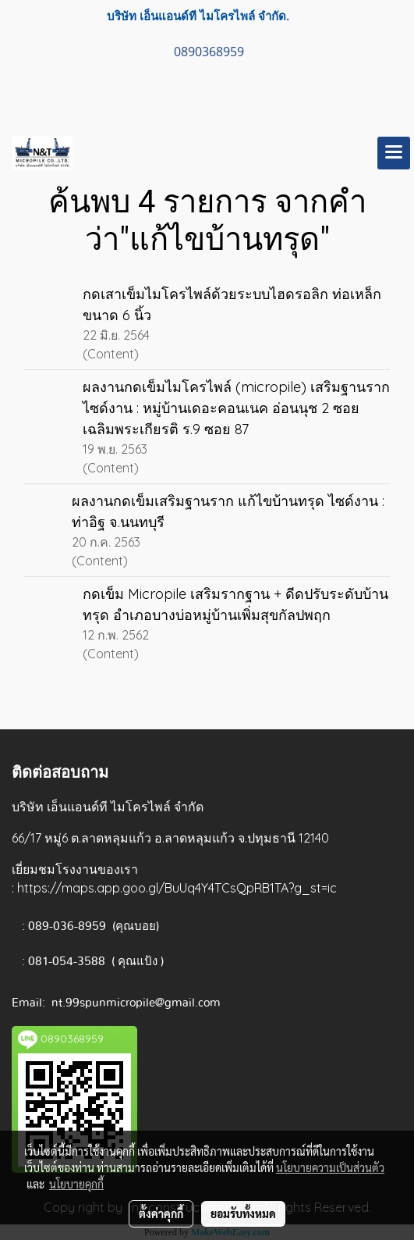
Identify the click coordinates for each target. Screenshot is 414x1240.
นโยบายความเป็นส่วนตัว (330, 1167)
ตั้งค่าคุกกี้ (161, 1213)
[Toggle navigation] (394, 153)
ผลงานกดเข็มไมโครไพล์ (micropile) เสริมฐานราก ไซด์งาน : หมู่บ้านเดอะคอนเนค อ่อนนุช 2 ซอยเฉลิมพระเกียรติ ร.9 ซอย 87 (236, 408)
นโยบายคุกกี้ (76, 1184)
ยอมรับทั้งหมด (243, 1213)
